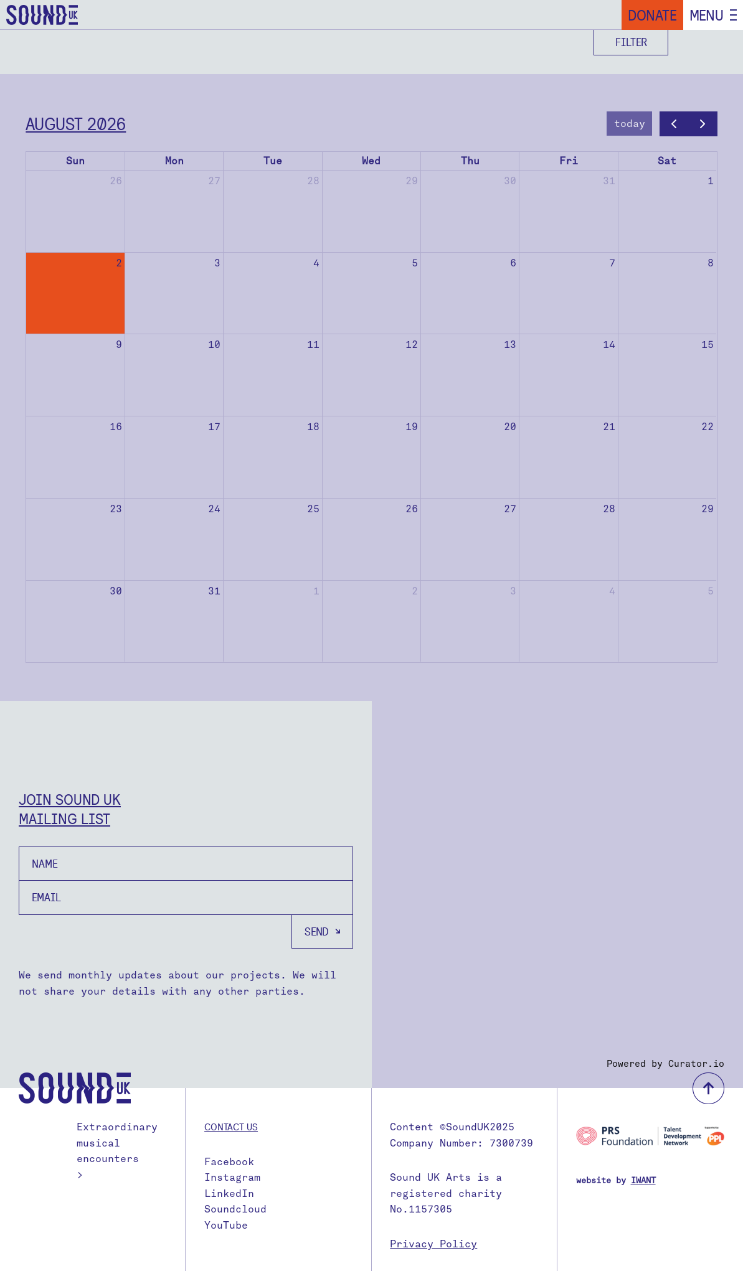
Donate (652, 15)
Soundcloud (235, 1209)
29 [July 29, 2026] (411, 180)
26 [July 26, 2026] (116, 180)
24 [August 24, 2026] (214, 508)
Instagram (232, 1177)
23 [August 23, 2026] (116, 508)
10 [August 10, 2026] (214, 344)
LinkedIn (229, 1193)
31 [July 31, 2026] (609, 180)
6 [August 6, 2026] (513, 263)
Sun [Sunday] (75, 160)
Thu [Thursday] (470, 160)
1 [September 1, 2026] (316, 591)
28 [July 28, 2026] (313, 180)
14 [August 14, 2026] (609, 344)
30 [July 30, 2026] (510, 180)
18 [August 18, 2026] (313, 426)
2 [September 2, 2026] (415, 591)
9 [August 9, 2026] (119, 344)
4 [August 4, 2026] (316, 263)
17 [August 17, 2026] (214, 426)
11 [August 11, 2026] (313, 344)
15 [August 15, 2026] (707, 344)
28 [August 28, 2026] (609, 508)
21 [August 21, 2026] (609, 426)
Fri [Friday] (568, 160)
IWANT (643, 1180)
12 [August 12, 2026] (411, 344)
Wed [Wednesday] (371, 160)
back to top (708, 1088)
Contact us (231, 1126)
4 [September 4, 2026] (612, 591)
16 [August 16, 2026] (116, 426)
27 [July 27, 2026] (214, 180)
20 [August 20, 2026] (510, 426)
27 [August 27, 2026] (510, 508)
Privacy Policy (433, 1243)
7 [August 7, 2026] (612, 263)
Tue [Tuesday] (272, 160)
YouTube (226, 1225)
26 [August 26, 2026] (411, 508)
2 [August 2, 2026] (119, 263)
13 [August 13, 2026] (510, 344)
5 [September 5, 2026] (711, 591)
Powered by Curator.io (665, 1063)
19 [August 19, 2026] (411, 426)
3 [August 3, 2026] (217, 263)
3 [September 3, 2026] (513, 591)
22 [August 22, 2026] (707, 426)
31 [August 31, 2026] (214, 591)
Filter (631, 42)
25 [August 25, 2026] (313, 508)
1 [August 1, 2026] (711, 180)
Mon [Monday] (174, 160)
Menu (706, 15)
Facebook (229, 1161)
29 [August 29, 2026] (707, 508)
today (629, 123)
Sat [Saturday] (667, 160)
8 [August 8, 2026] (711, 263)
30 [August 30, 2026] (116, 591)
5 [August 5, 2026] (415, 263)
